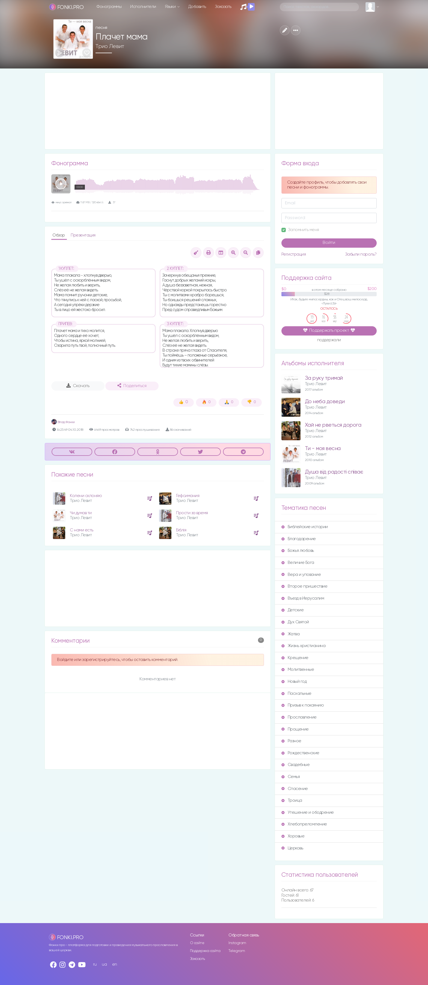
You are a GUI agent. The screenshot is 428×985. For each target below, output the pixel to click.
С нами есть (81, 530)
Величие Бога (297, 563)
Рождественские (300, 753)
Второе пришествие (304, 586)
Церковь (292, 848)
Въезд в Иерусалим (302, 598)
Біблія (181, 530)
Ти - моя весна (323, 448)
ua (104, 964)
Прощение (295, 729)
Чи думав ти (81, 513)
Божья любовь (297, 551)
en (114, 964)
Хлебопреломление (304, 824)
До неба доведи (325, 402)
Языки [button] (171, 7)
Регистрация (293, 254)
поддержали (329, 340)
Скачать (78, 385)
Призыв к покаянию (302, 705)
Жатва (290, 634)
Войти (329, 243)
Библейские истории (304, 527)
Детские (292, 610)
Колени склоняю (86, 496)
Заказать (223, 7)
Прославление (299, 717)
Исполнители (143, 7)
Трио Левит (110, 46)
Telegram (236, 951)
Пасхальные (296, 693)
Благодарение (298, 539)
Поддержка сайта (205, 951)
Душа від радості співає (334, 472)
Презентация (83, 235)
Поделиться (131, 385)
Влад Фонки (63, 422)
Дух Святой (295, 622)
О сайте (197, 943)
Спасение (294, 789)
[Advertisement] (158, 111)
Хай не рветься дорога (333, 425)
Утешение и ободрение (307, 812)
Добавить (197, 7)
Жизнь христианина (303, 646)
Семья (290, 777)
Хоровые (293, 836)
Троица (291, 800)
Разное (291, 741)
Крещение (294, 658)
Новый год (294, 681)
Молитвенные (297, 669)
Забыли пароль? (361, 254)
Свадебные (295, 765)
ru (95, 964)
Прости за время (192, 513)
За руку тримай (324, 378)
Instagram (237, 943)
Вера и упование (301, 575)
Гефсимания (187, 496)
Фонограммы (109, 7)
